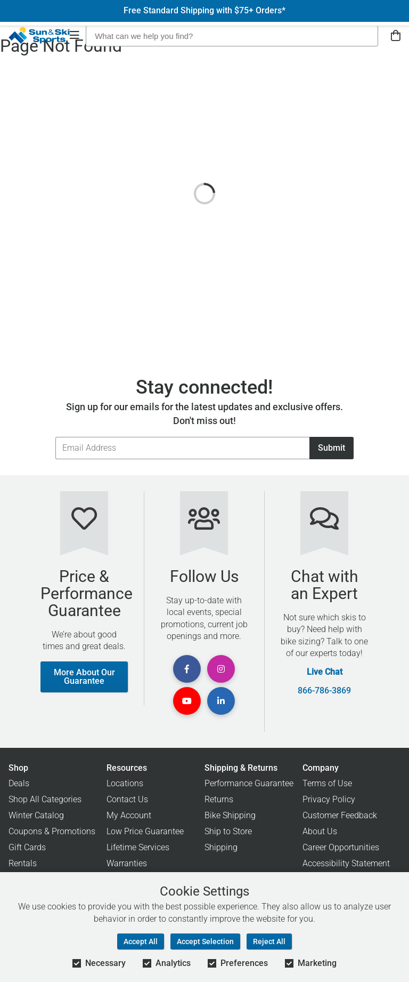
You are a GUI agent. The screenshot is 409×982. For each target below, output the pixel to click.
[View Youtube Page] (187, 701)
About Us (319, 831)
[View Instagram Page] (221, 669)
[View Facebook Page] (187, 669)
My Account (129, 815)
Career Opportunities (340, 847)
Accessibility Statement (346, 863)
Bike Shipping (230, 815)
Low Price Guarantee (145, 831)
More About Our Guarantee (84, 676)
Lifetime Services (138, 847)
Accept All (141, 941)
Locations (125, 783)
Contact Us (127, 799)
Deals (19, 783)
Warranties (127, 863)
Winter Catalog (36, 815)
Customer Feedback (339, 815)
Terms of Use (327, 783)
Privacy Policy (328, 799)
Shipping (221, 847)
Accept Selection (205, 941)
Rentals (23, 863)
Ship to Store (228, 831)
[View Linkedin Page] (221, 701)
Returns (218, 799)
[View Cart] (395, 36)
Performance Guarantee (248, 783)
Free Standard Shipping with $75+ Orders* (204, 10)
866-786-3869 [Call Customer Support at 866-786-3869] (324, 690)
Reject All (269, 941)
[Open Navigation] (74, 36)
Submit (331, 448)
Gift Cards (27, 847)
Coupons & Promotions (52, 831)
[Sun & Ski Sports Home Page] (39, 35)
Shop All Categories (45, 799)
